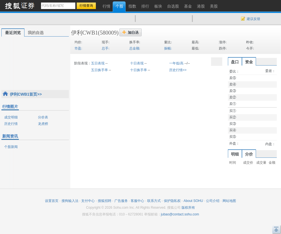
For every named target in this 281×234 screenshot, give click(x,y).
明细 (235, 154)
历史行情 (11, 124)
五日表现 (98, 63)
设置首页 (51, 201)
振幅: (168, 48)
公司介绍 (212, 201)
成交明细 (11, 117)
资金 (249, 62)
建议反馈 (253, 19)
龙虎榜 (43, 124)
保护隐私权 (172, 201)
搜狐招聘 (104, 201)
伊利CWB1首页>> (26, 94)
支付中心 (88, 201)
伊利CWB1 (84, 33)
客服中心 (137, 201)
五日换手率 (99, 70)
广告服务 (121, 201)
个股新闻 (11, 147)
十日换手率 (138, 70)
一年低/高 (176, 63)
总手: (105, 48)
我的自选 (36, 32)
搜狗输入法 (70, 201)
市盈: (78, 48)
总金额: (134, 48)
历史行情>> (178, 70)
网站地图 (229, 201)
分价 (249, 154)
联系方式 (154, 201)
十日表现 (137, 63)
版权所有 (188, 208)
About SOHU (193, 201)
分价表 (43, 117)
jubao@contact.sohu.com (180, 214)
